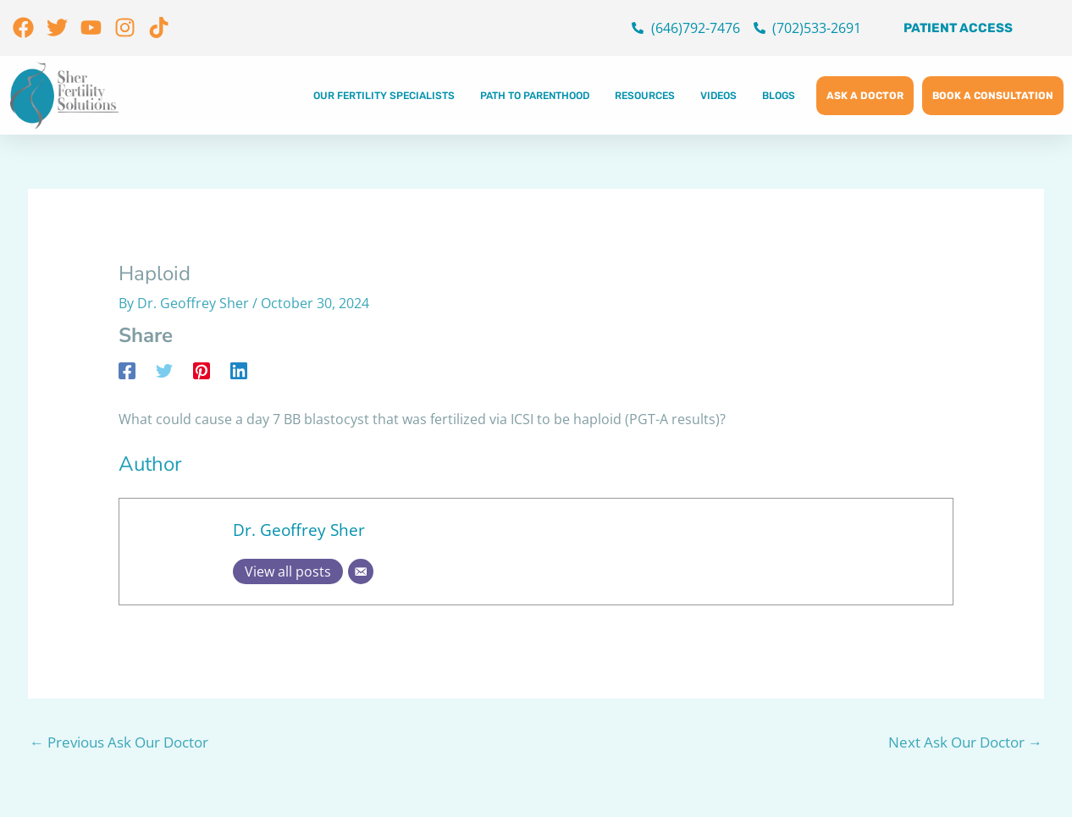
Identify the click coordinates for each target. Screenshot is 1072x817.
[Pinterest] (201, 370)
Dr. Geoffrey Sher (299, 529)
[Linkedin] (238, 370)
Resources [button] (645, 96)
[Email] (360, 571)
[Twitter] (164, 370)
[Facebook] (127, 370)
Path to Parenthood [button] (534, 96)
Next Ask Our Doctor (965, 742)
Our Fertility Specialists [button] (384, 96)
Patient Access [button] (958, 28)
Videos (718, 96)
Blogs (778, 96)
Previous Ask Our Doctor (119, 742)
